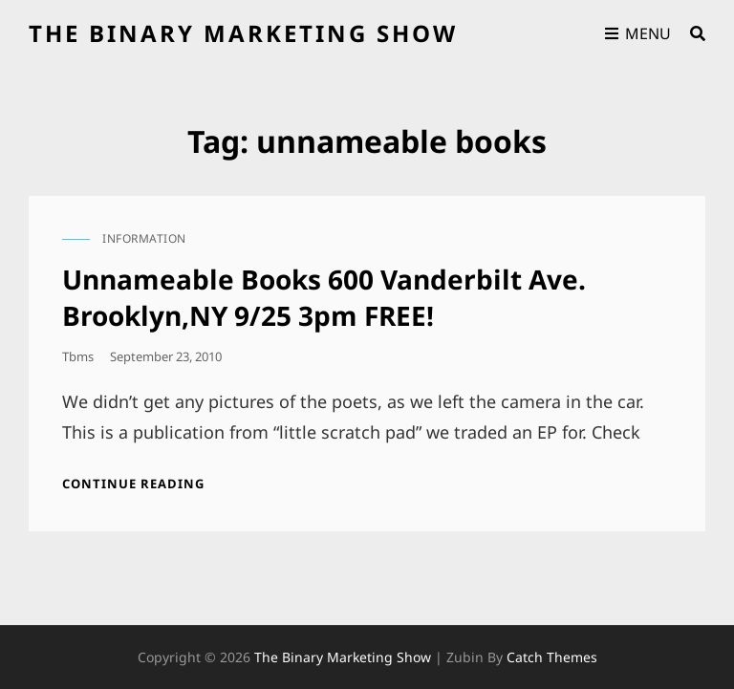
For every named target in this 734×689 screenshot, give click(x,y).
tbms (78, 356)
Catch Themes (552, 657)
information (144, 238)
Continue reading (133, 483)
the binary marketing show (243, 33)
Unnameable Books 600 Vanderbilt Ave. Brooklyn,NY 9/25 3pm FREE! (324, 297)
